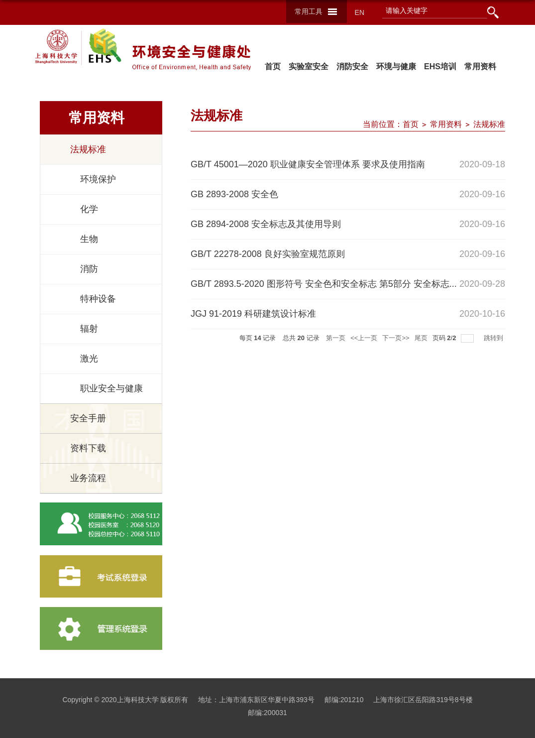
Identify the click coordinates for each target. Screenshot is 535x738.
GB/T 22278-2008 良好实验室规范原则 (268, 254)
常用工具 (308, 11)
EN (359, 12)
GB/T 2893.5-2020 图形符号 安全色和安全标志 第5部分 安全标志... (324, 284)
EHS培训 (440, 66)
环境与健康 (396, 66)
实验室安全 (309, 66)
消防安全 (353, 66)
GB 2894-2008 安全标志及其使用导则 (266, 224)
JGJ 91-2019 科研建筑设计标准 (253, 314)
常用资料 (480, 66)
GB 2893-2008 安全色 (234, 194)
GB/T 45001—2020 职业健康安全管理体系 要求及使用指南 (308, 164)
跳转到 (494, 338)
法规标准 (489, 124)
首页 (273, 66)
